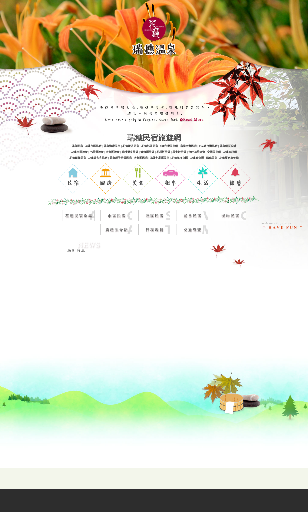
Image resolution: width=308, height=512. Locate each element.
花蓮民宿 (77, 145)
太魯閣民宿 (141, 157)
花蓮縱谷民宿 (130, 145)
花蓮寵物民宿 (77, 157)
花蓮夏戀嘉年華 (229, 157)
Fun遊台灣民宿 (208, 145)
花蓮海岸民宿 (112, 145)
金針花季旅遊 (196, 151)
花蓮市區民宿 (93, 145)
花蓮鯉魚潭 (197, 157)
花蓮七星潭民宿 (159, 157)
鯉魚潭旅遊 (147, 151)
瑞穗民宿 (211, 157)
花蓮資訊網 (230, 151)
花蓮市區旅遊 (79, 151)
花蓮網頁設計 (228, 145)
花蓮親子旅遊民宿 (121, 157)
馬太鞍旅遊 (179, 151)
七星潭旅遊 (97, 151)
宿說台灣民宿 (188, 145)
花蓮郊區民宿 (149, 145)
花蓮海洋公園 (179, 157)
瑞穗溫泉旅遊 (130, 151)
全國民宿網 (214, 151)
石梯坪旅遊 (163, 151)
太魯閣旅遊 (113, 151)
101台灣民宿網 (169, 145)
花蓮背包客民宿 (97, 157)
